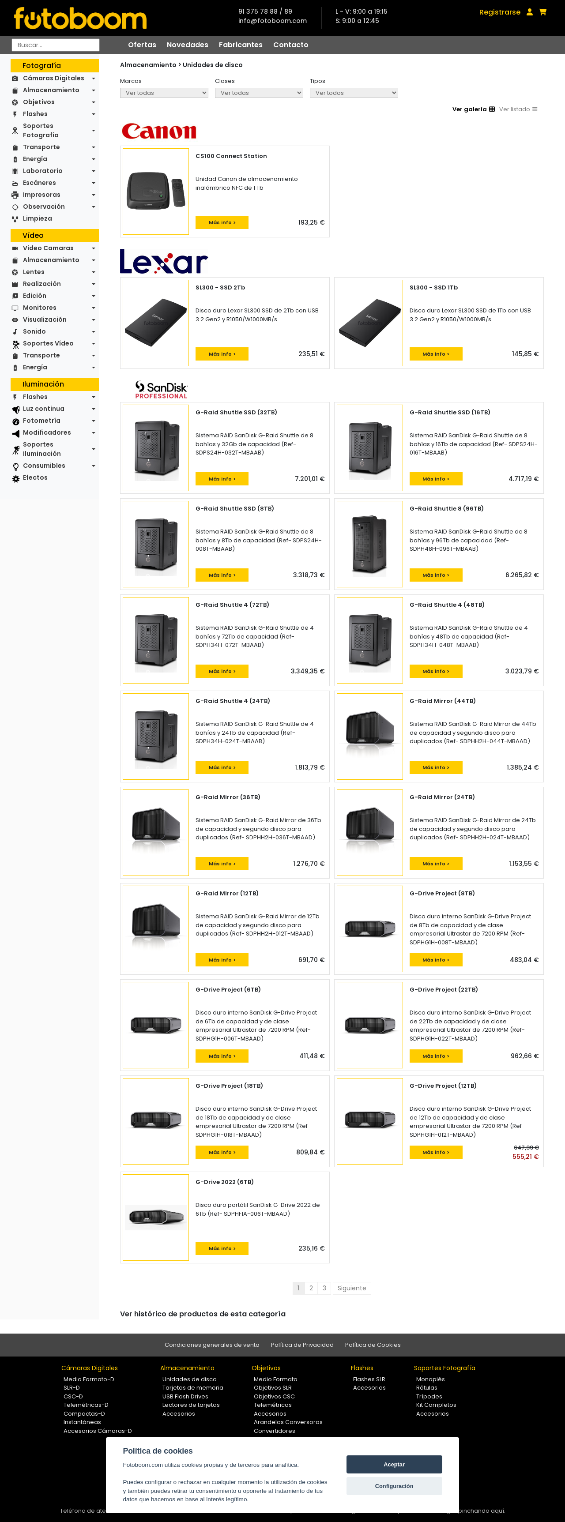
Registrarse (499, 12)
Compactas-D (84, 1413)
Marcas (131, 81)
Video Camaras (48, 248)
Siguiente (352, 1288)
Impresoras (41, 194)
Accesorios (178, 1413)
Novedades (187, 45)
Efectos (35, 477)
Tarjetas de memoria (192, 1387)
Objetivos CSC (274, 1396)
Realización (42, 283)
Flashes (35, 113)
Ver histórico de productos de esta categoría (203, 1314)
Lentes (34, 271)
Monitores (39, 307)
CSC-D (73, 1396)
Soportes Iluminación (42, 449)
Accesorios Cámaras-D (98, 1431)
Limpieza (37, 218)
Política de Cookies (373, 1345)
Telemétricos (273, 1405)
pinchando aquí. (481, 1511)
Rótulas (426, 1387)
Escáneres (39, 182)
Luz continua (43, 408)
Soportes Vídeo (48, 343)
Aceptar (394, 1464)
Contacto (291, 45)
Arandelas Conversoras (288, 1422)
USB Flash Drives (185, 1396)
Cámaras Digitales (53, 78)
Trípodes (429, 1396)
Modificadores (47, 432)
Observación (44, 206)
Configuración (394, 1486)
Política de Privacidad (302, 1345)
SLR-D (72, 1387)
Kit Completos (436, 1405)
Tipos (317, 81)
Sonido (34, 331)
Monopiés (430, 1379)
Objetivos (39, 102)
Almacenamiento (51, 90)
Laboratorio (43, 170)
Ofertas (142, 45)
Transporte (41, 147)
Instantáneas (82, 1422)
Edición (34, 295)
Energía (35, 158)
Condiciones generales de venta (212, 1345)
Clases (225, 81)
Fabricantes (241, 45)
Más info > (222, 222)
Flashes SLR (369, 1379)
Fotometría (41, 420)
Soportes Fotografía (41, 130)
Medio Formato (276, 1379)
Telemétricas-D (86, 1405)
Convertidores (274, 1431)
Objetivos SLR (273, 1387)
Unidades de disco (213, 64)
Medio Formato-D (89, 1379)
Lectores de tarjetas (191, 1405)
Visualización (45, 319)
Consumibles (44, 465)
